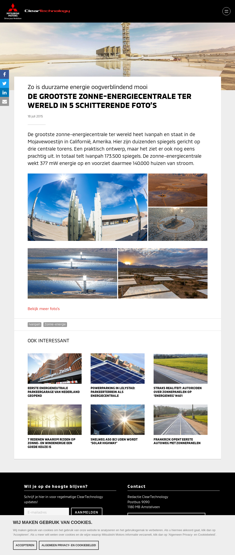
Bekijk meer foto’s (44, 308)
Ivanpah (34, 324)
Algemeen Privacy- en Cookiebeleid (69, 545)
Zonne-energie (55, 324)
